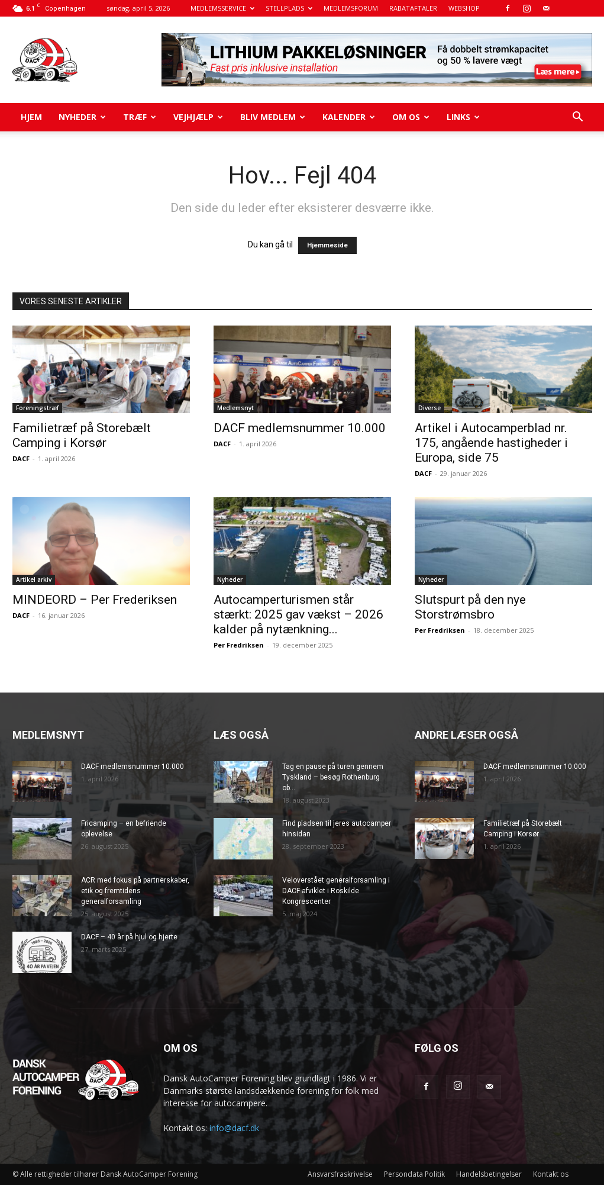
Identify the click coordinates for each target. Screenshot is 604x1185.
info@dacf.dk (234, 1128)
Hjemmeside (327, 245)
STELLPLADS (289, 8)
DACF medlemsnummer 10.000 (300, 428)
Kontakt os (551, 1174)
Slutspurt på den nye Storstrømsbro (470, 607)
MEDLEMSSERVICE (222, 8)
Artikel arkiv (33, 579)
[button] (578, 118)
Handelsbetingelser (489, 1174)
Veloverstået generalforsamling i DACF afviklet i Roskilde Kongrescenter (336, 891)
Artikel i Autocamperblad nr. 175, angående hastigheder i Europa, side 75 (491, 443)
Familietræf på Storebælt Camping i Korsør (81, 435)
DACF (21, 458)
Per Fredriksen (239, 644)
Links (463, 117)
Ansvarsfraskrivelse (340, 1174)
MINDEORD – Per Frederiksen (94, 599)
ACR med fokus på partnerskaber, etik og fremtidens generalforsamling (135, 891)
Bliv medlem (272, 117)
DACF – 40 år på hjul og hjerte (129, 937)
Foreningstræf (37, 408)
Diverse (429, 408)
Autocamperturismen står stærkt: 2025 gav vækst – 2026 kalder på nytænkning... (298, 614)
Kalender (348, 117)
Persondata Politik (414, 1174)
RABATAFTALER (413, 8)
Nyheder (82, 117)
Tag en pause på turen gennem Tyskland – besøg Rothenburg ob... (332, 777)
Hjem (31, 117)
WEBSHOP (464, 8)
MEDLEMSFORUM (351, 8)
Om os (410, 117)
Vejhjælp (198, 117)
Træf (139, 117)
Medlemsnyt (235, 408)
